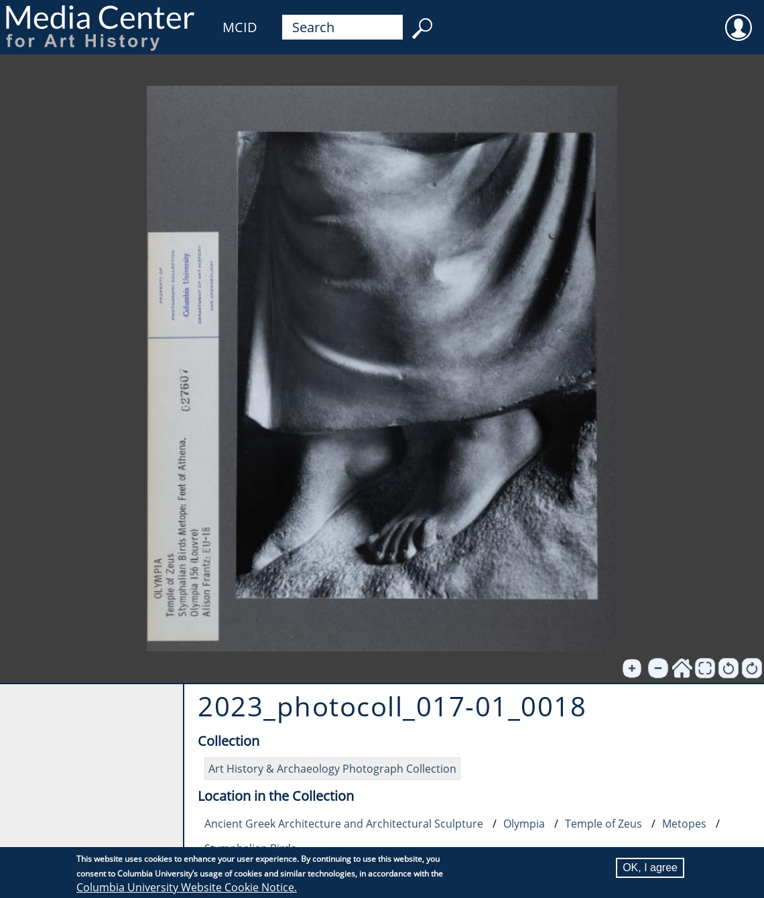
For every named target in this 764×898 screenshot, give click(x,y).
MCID (239, 27)
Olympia (524, 823)
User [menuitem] (738, 18)
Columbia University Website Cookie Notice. (186, 887)
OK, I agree (650, 867)
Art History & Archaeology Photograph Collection (332, 768)
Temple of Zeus (603, 823)
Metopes (684, 823)
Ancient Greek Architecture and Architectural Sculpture (343, 823)
